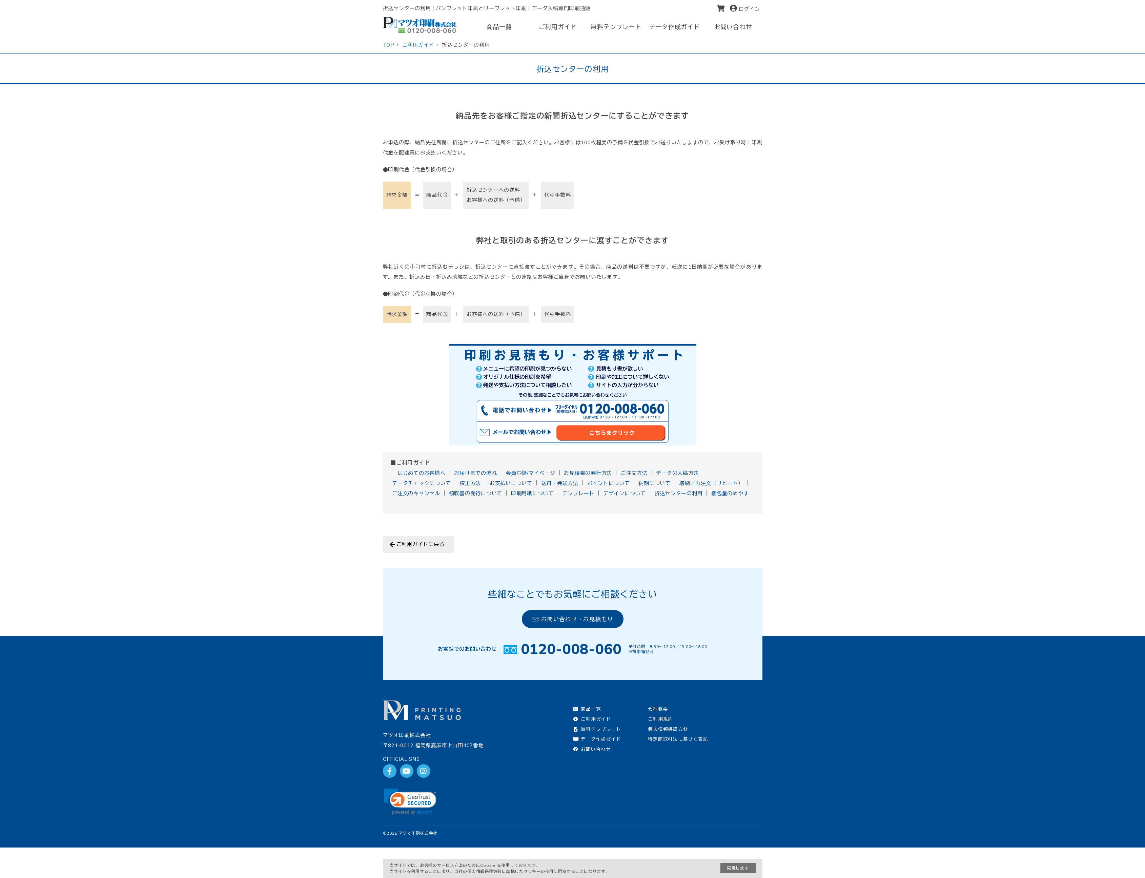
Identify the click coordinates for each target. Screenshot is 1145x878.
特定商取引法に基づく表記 (678, 739)
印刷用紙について (532, 493)
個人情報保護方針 (668, 729)
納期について (654, 483)
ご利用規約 (660, 719)
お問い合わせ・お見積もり (572, 619)
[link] (410, 801)
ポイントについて (608, 483)
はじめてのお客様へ (421, 473)
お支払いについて (511, 483)
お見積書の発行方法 (588, 473)
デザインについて (624, 493)
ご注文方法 (634, 473)
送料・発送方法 (559, 483)
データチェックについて (421, 483)
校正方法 (470, 483)
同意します (738, 868)
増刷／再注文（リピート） (711, 483)
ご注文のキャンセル (416, 493)
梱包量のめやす (730, 493)
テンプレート (579, 493)
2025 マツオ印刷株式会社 (412, 833)
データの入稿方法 (677, 473)
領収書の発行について (476, 493)
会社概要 (658, 709)
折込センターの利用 (679, 493)
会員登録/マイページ (530, 473)
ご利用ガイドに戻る (420, 544)
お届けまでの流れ (475, 473)
